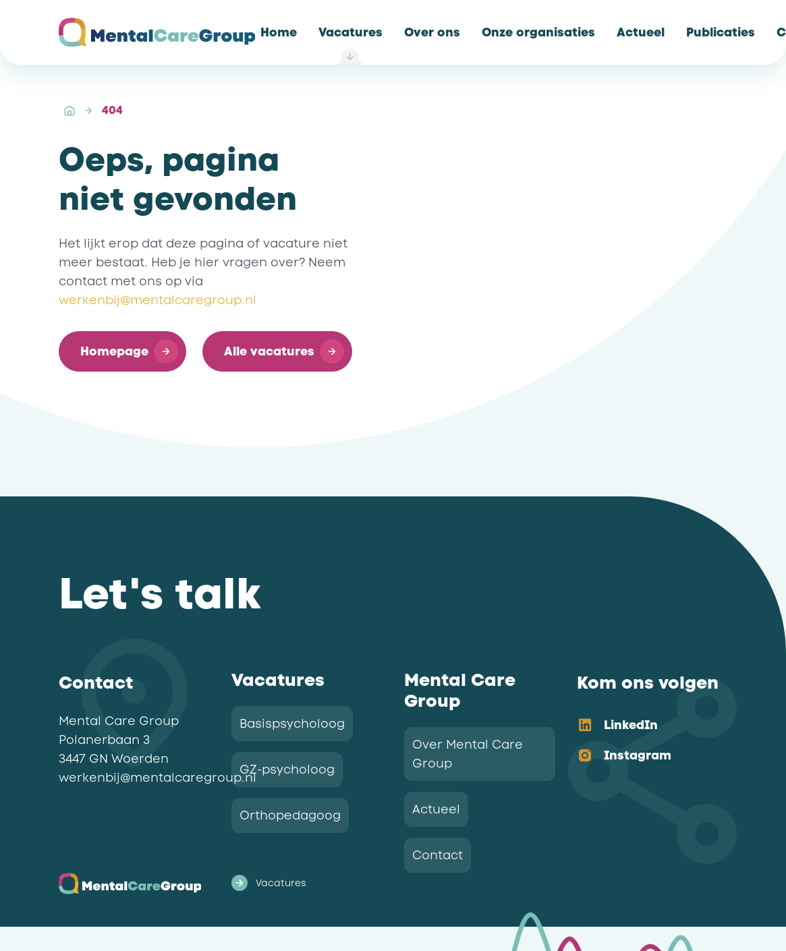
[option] (641, 726)
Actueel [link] (436, 809)
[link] (278, 32)
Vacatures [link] (268, 883)
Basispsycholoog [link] (292, 724)
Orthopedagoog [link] (290, 815)
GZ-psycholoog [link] (287, 769)
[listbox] (641, 741)
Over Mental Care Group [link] (467, 754)
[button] (122, 351)
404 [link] (112, 110)
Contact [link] (437, 855)
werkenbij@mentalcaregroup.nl (157, 300)
